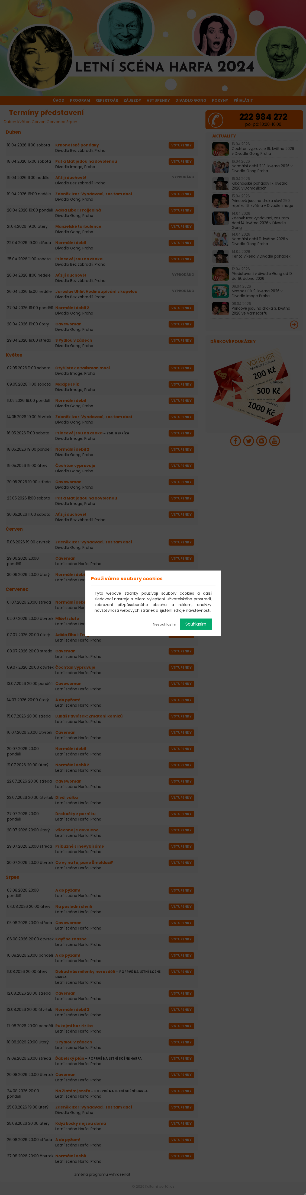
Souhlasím (195, 624)
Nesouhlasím (164, 624)
